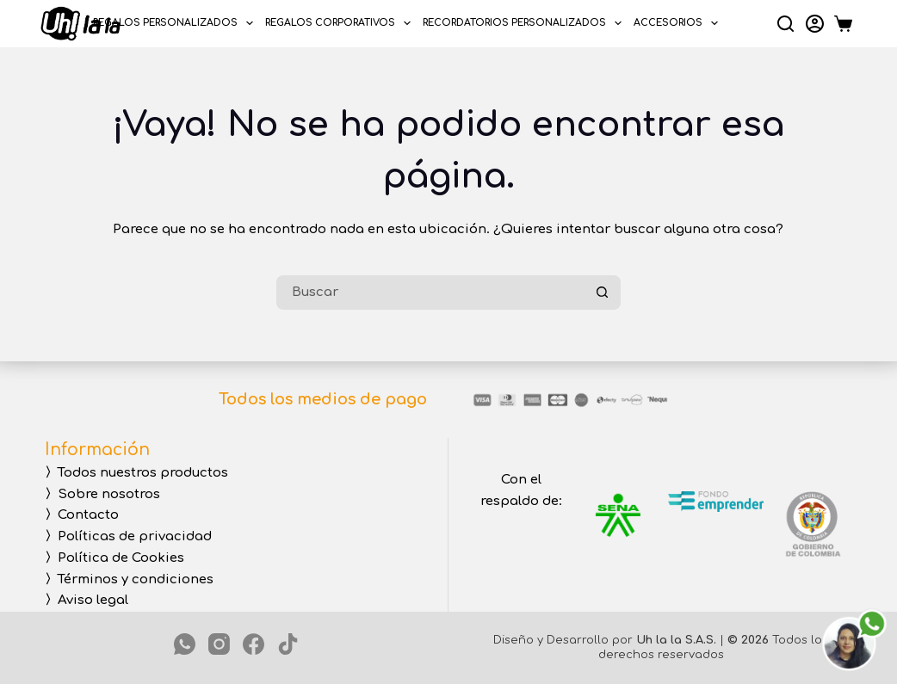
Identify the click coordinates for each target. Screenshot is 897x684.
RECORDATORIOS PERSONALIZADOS (525, 23)
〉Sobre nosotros (102, 494)
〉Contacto (82, 515)
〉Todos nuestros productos (136, 472)
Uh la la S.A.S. (676, 640)
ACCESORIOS (679, 23)
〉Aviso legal (86, 600)
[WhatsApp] (184, 644)
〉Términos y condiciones (129, 579)
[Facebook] (253, 644)
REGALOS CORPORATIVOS (341, 23)
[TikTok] (288, 644)
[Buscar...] (431, 292)
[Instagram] (219, 644)
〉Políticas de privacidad (128, 536)
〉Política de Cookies (114, 558)
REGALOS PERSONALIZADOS (176, 23)
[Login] (815, 24)
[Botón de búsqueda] (603, 292)
